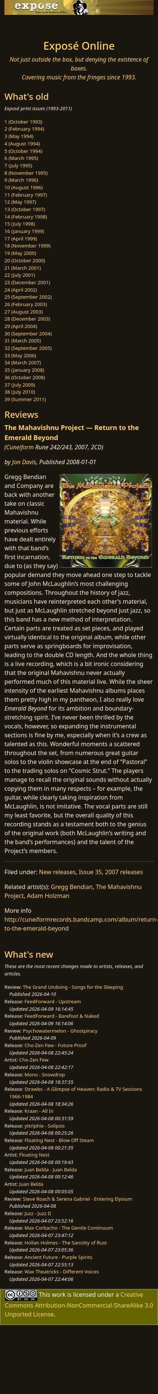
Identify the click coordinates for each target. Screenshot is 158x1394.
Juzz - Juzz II (37, 1213)
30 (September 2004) (28, 333)
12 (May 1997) (20, 202)
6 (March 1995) (21, 158)
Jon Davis (24, 462)
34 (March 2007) (22, 362)
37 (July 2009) (19, 384)
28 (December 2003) (27, 318)
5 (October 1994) (23, 151)
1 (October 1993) (23, 121)
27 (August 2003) (23, 311)
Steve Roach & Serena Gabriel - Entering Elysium (77, 1198)
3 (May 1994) (18, 136)
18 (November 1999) (27, 245)
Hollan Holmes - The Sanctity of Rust (65, 1242)
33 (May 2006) (20, 355)
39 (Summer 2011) (25, 399)
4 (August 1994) (22, 143)
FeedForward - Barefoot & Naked (61, 1016)
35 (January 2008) (24, 370)
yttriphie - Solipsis (44, 1125)
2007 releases (124, 872)
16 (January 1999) (24, 231)
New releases (57, 872)
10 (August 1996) (23, 187)
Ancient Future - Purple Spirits (58, 1257)
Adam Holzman (48, 896)
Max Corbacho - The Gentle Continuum (68, 1227)
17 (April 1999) (20, 238)
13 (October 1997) (24, 209)
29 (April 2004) (20, 326)
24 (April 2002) (20, 289)
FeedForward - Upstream (52, 1001)
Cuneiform (20, 447)
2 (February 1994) (24, 128)
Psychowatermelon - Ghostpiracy (60, 1030)
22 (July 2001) (19, 275)
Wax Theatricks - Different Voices (61, 1271)
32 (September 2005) (28, 348)
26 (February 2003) (25, 304)
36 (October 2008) (24, 377)
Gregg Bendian (72, 887)
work (58, 1294)
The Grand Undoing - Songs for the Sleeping (73, 987)
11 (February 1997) (25, 194)
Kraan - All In (38, 1111)
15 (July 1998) (19, 223)
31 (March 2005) (22, 340)
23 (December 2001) (27, 282)
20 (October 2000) (24, 260)
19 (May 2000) (20, 253)
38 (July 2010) (19, 391)
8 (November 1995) (26, 173)
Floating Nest (34, 1154)
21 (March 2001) (22, 268)
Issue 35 (90, 872)
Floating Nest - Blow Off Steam (59, 1140)
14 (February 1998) (25, 216)
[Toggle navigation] (23, 25)
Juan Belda (31, 1184)
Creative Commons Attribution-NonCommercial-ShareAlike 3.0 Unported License (79, 1304)
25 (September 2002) (28, 296)
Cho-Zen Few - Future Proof (55, 1045)
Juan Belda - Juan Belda (50, 1169)
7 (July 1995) (18, 165)
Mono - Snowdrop (44, 1074)
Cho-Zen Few (33, 1059)
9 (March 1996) (21, 180)
